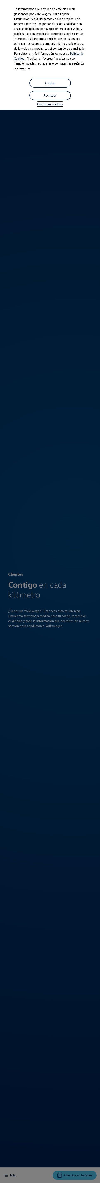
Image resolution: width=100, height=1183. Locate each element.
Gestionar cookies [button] (50, 104)
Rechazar (50, 95)
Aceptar (50, 83)
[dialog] (50, 591)
